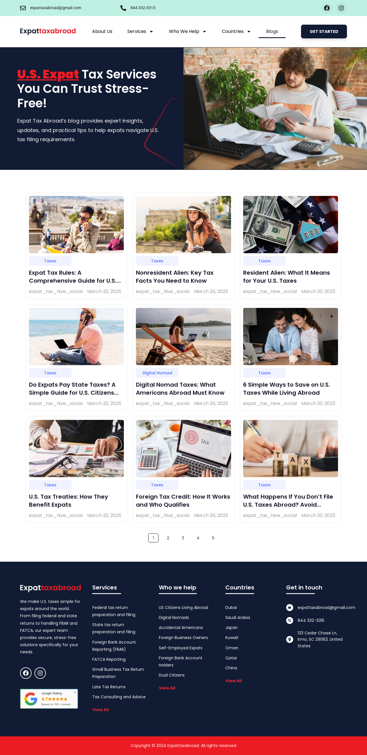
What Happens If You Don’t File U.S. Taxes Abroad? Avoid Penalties (288, 505)
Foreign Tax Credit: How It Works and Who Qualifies (183, 501)
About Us (102, 31)
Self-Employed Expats (180, 648)
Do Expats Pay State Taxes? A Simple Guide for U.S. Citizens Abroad (72, 393)
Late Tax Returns (109, 687)
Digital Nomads (174, 617)
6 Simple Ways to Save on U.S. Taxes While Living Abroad (286, 389)
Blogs (272, 31)
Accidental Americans (181, 627)
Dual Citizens (172, 675)
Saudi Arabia (237, 617)
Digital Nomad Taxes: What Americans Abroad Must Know (180, 389)
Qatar (231, 658)
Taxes (50, 261)
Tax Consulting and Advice (119, 697)
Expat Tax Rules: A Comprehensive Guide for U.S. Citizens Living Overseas (72, 281)
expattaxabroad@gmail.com (55, 7)
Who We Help (188, 31)
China (231, 668)
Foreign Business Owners (183, 637)
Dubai (231, 607)
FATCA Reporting (109, 659)
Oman (231, 648)
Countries (236, 31)
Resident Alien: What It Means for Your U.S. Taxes (286, 277)
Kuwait (232, 637)
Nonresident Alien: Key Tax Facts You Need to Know (175, 277)
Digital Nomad (157, 373)
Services (140, 31)
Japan (231, 627)
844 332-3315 (142, 7)
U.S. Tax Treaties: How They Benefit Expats (68, 501)
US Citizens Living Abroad (183, 607)
